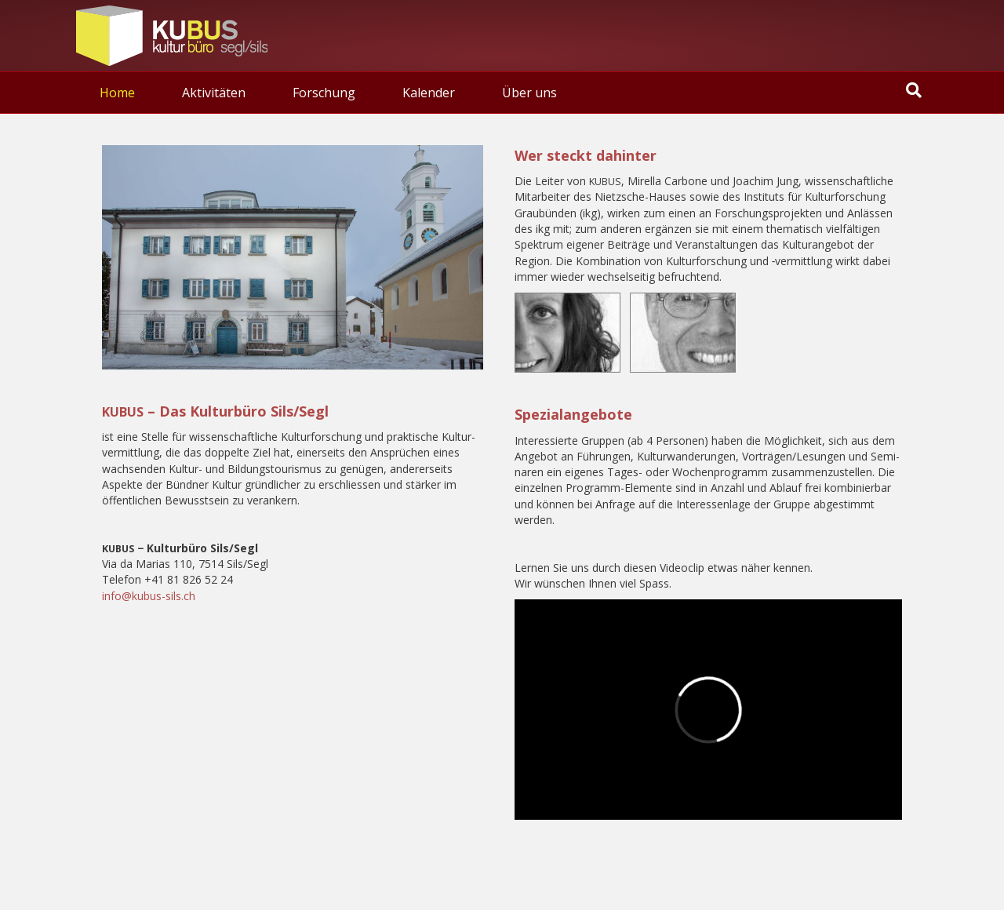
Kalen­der (428, 92)
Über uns (529, 92)
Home (117, 92)
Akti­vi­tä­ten (214, 92)
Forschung (324, 92)
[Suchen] (914, 90)
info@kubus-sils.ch (148, 595)
